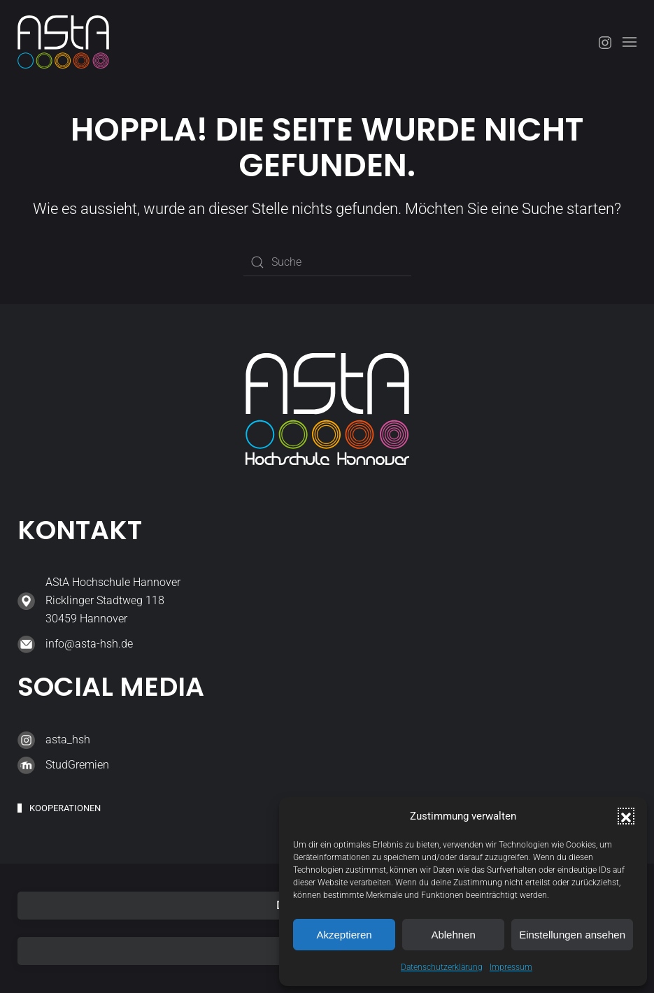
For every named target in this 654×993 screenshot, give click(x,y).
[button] (626, 816)
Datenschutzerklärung (442, 967)
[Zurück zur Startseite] (63, 42)
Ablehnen (453, 935)
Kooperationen (65, 808)
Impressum (511, 967)
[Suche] (327, 262)
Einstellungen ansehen (572, 935)
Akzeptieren (343, 935)
